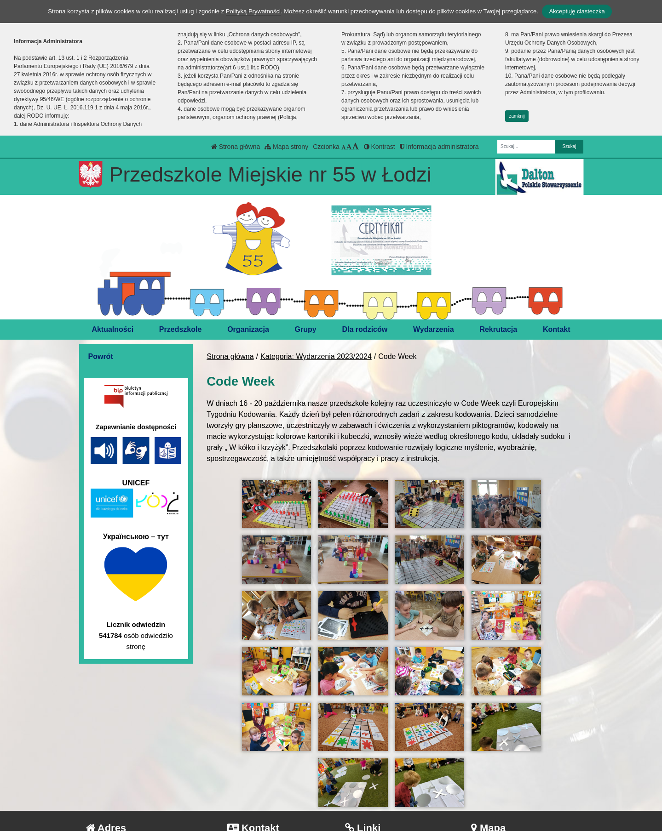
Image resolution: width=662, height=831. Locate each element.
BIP (357, 779)
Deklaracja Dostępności (390, 802)
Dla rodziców (365, 329)
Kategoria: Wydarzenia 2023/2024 (316, 356)
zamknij (517, 116)
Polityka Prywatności (385, 789)
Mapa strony (286, 146)
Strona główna (235, 146)
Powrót (100, 356)
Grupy (306, 329)
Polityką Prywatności (253, 11)
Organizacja (248, 329)
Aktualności (112, 329)
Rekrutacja (498, 329)
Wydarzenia (433, 329)
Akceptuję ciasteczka (576, 11)
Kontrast (379, 146)
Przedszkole (180, 329)
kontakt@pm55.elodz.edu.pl (279, 790)
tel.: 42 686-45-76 (262, 779)
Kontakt (556, 329)
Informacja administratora (439, 146)
